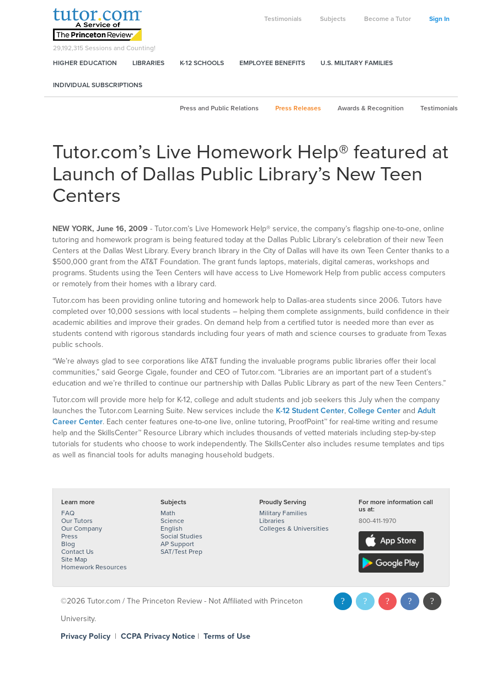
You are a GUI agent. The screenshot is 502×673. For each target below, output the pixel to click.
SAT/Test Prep (181, 552)
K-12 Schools (202, 63)
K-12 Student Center (310, 410)
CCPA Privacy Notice (158, 636)
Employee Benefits (272, 63)
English (172, 528)
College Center (374, 410)
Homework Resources (94, 567)
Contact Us (77, 552)
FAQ (67, 513)
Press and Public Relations (219, 108)
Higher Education (85, 63)
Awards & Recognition (371, 108)
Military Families (283, 513)
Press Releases (298, 108)
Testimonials (283, 19)
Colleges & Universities (294, 528)
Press (69, 536)
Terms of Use (227, 636)
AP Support (177, 544)
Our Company (81, 528)
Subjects (333, 19)
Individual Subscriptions (97, 85)
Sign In (439, 19)
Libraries (148, 63)
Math (168, 513)
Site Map (74, 559)
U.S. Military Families (357, 63)
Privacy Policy (85, 636)
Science (172, 521)
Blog (68, 544)
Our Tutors (77, 521)
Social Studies (181, 536)
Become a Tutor (387, 19)
